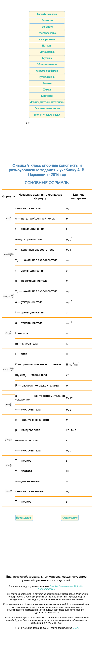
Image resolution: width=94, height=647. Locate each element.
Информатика (47, 39)
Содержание (69, 517)
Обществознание (47, 64)
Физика (47, 83)
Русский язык (47, 77)
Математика (47, 51)
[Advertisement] (47, 142)
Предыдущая (24, 517)
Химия (47, 89)
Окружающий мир (47, 70)
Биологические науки (47, 114)
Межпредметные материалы (47, 102)
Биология (47, 20)
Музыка (47, 58)
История (47, 45)
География (47, 26)
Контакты (47, 95)
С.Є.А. (75, 628)
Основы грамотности (47, 108)
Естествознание (47, 33)
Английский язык (47, 14)
